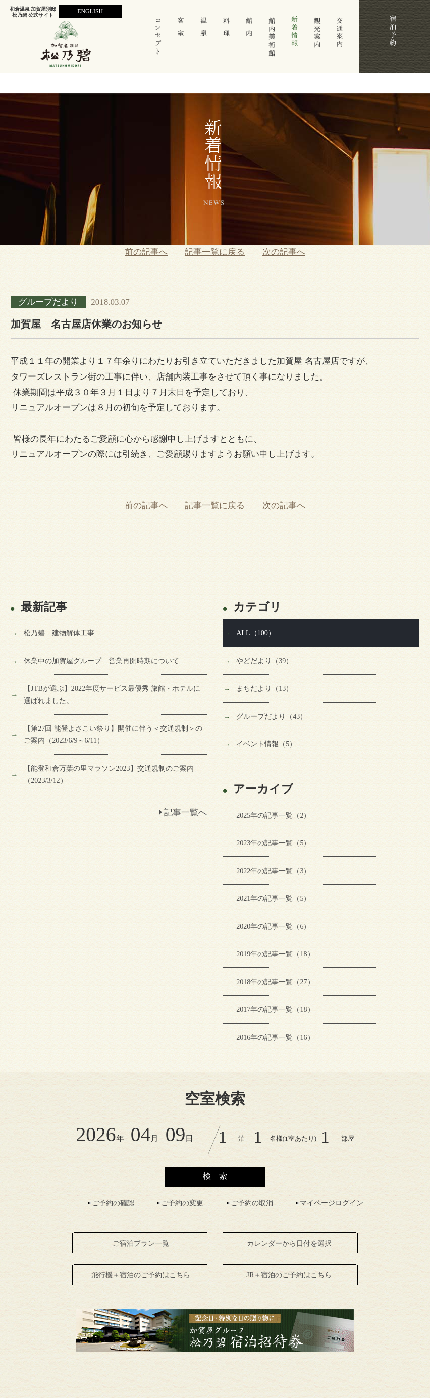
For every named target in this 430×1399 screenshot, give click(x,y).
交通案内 (340, 41)
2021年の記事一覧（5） (273, 898)
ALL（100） (255, 633)
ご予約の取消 (252, 1203)
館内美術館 (272, 41)
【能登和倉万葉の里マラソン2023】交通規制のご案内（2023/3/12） (108, 774)
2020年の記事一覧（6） (273, 926)
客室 (181, 41)
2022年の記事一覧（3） (273, 871)
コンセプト (158, 41)
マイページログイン (331, 1203)
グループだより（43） (271, 716)
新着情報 (294, 41)
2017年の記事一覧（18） (275, 1009)
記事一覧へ (183, 812)
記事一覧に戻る (215, 252)
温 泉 (203, 41)
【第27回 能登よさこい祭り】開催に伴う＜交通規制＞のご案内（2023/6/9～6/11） (113, 734)
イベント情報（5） (266, 744)
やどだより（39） (264, 661)
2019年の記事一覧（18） (275, 954)
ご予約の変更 (182, 1203)
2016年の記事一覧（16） (275, 1037)
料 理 (226, 41)
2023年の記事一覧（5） (273, 843)
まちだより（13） (264, 688)
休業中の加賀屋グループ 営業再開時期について (101, 661)
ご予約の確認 (113, 1203)
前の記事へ (146, 252)
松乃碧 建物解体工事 (59, 633)
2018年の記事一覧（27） (275, 982)
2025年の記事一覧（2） (273, 815)
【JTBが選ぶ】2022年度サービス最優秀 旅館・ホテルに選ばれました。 (112, 694)
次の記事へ (283, 252)
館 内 (249, 41)
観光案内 (317, 41)
